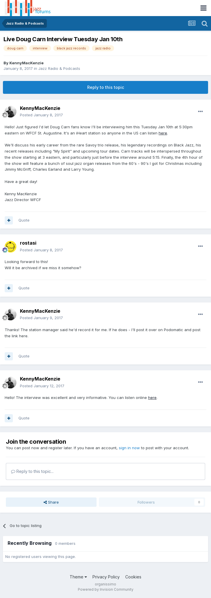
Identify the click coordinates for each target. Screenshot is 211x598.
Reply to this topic (105, 87)
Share (51, 502)
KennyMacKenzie (26, 63)
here (163, 133)
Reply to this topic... (32, 471)
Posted (41, 115)
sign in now (129, 447)
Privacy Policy (106, 576)
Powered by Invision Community (105, 589)
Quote (24, 220)
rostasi (28, 243)
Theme (78, 576)
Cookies (133, 576)
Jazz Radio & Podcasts (59, 68)
